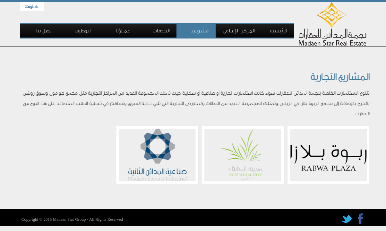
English (32, 6)
